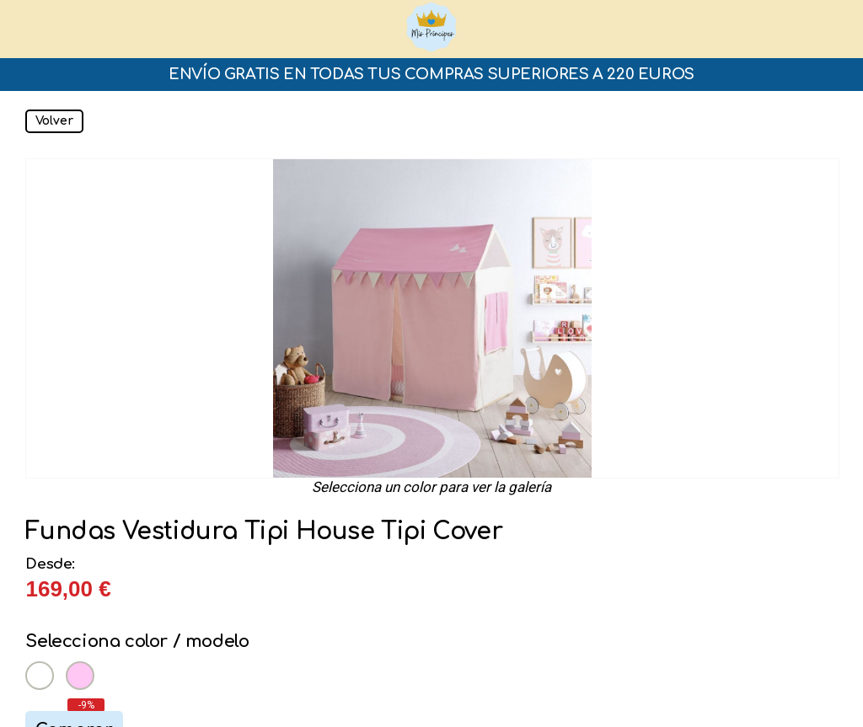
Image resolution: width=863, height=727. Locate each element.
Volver (54, 121)
